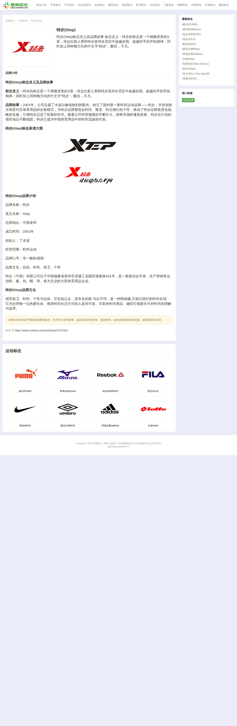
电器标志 (127, 4)
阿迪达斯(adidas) (110, 425)
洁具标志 (155, 4)
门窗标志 (168, 4)
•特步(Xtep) (188, 68)
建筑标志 (224, 4)
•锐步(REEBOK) (191, 34)
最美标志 (10, 20)
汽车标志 (69, 4)
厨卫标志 (141, 4)
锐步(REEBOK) (110, 391)
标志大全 (41, 4)
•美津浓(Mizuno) (191, 29)
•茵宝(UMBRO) (191, 49)
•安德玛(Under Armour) (195, 63)
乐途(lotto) (153, 425)
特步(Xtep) (36, 20)
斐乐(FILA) (152, 391)
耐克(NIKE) (25, 425)
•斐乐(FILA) (189, 39)
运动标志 (99, 4)
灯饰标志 (210, 4)
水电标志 (196, 4)
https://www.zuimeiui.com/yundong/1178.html (41, 330)
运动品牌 (188, 100)
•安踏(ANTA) (189, 78)
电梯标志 (182, 4)
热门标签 (187, 93)
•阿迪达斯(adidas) (192, 54)
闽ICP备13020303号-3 (118, 446)
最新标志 (187, 19)
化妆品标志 (84, 4)
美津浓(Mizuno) (68, 391)
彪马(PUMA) (25, 391)
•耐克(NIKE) (189, 44)
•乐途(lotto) (188, 58)
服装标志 (113, 4)
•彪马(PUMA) (190, 24)
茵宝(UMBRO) (67, 425)
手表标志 (55, 4)
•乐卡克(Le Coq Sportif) (196, 73)
